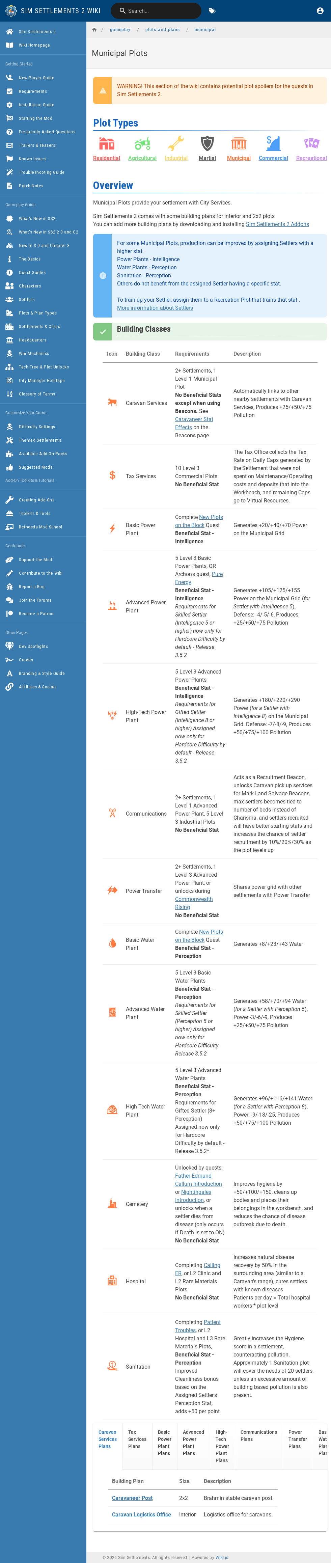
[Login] (320, 11)
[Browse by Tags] (212, 11)
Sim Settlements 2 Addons (277, 224)
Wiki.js (222, 1557)
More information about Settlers (155, 308)
